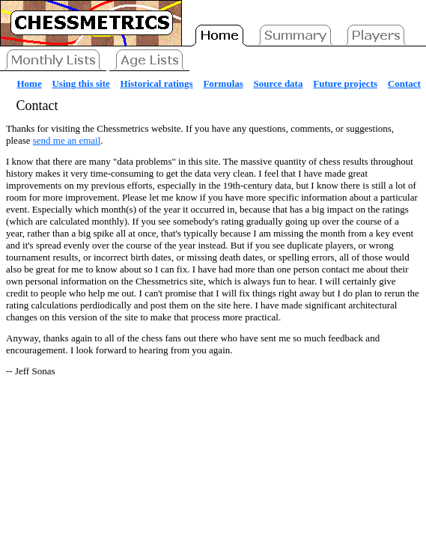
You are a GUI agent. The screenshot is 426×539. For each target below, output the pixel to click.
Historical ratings (157, 83)
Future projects (345, 83)
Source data (278, 83)
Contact (404, 83)
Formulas (223, 83)
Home (29, 83)
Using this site (80, 83)
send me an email (67, 140)
